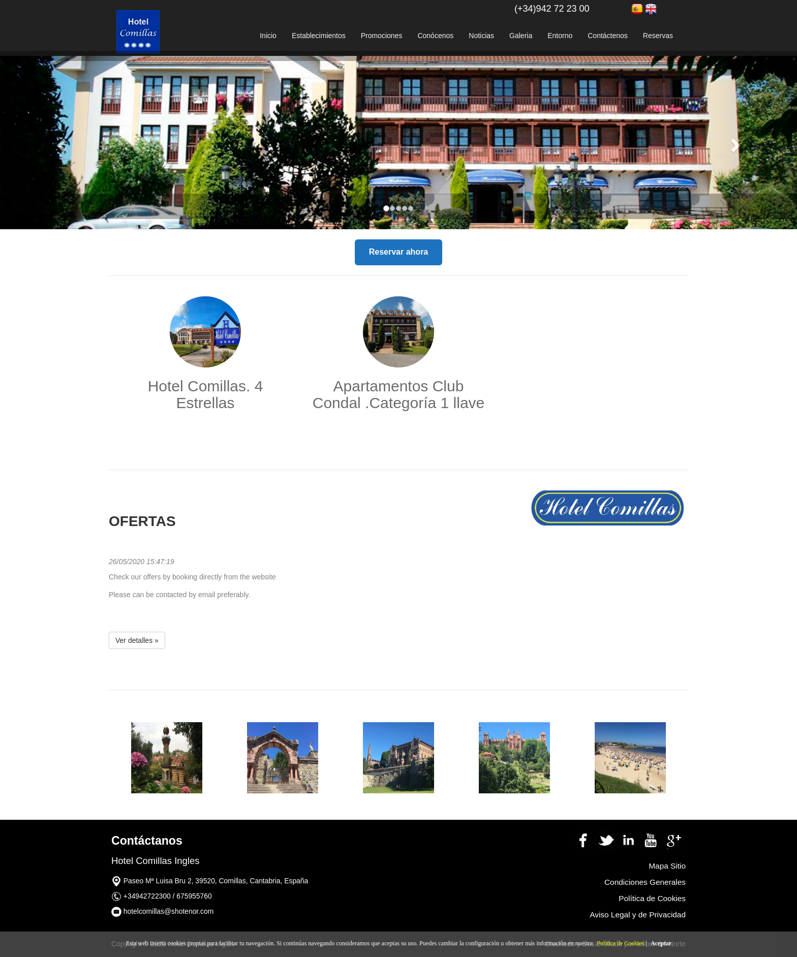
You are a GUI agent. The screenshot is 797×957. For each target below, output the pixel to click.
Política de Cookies (620, 943)
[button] (59, 142)
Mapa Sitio (667, 865)
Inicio (268, 36)
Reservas (658, 36)
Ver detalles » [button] (137, 640)
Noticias (481, 36)
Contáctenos (608, 36)
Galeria (520, 36)
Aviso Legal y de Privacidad (638, 914)
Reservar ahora (398, 252)
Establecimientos (319, 36)
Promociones (382, 36)
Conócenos (435, 36)
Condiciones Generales (645, 882)
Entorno (559, 36)
